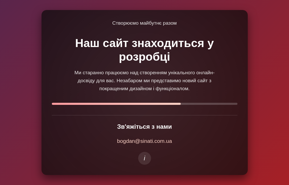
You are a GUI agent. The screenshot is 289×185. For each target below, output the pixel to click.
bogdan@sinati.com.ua (144, 141)
